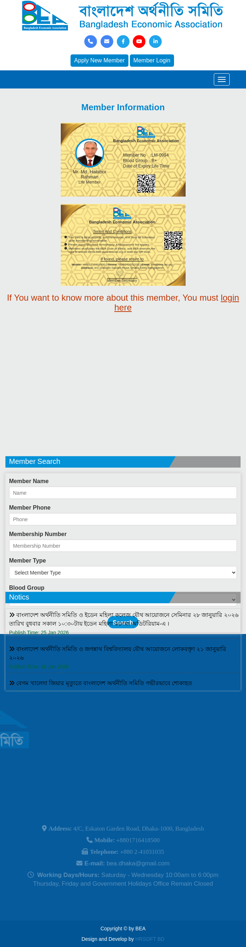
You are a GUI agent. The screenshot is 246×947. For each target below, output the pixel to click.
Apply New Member (99, 60)
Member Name (28, 508)
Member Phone (30, 535)
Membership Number (38, 561)
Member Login (151, 60)
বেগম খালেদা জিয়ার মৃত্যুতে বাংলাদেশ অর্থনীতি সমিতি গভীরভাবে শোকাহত (100, 699)
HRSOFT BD (150, 939)
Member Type (27, 588)
